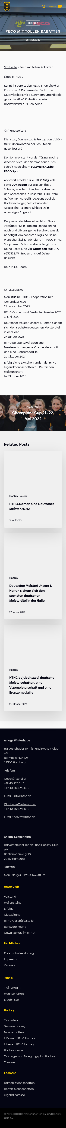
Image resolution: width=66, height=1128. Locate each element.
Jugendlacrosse (14, 1095)
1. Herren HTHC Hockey (19, 1044)
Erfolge (9, 909)
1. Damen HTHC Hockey (19, 1038)
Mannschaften (14, 994)
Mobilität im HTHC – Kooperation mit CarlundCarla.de (28, 299)
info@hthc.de (22, 796)
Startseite (10, 67)
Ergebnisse (11, 1000)
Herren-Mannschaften (19, 1089)
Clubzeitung (12, 915)
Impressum (11, 959)
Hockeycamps (13, 1050)
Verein (23, 496)
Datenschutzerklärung (19, 953)
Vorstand (10, 897)
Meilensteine (12, 903)
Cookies (9, 965)
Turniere (9, 1062)
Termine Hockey (14, 1026)
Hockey (33, 23)
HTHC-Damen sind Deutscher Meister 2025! (33, 312)
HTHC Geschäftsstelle (19, 921)
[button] (55, 6)
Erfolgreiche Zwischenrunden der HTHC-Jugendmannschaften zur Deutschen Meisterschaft (31, 367)
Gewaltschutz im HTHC (19, 933)
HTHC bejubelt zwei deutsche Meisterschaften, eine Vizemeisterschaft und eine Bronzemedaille (31, 347)
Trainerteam (12, 988)
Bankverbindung (15, 927)
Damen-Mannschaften (19, 1083)
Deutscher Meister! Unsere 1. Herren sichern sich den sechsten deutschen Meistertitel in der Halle (33, 327)
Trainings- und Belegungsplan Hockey (29, 1056)
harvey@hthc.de (24, 817)
